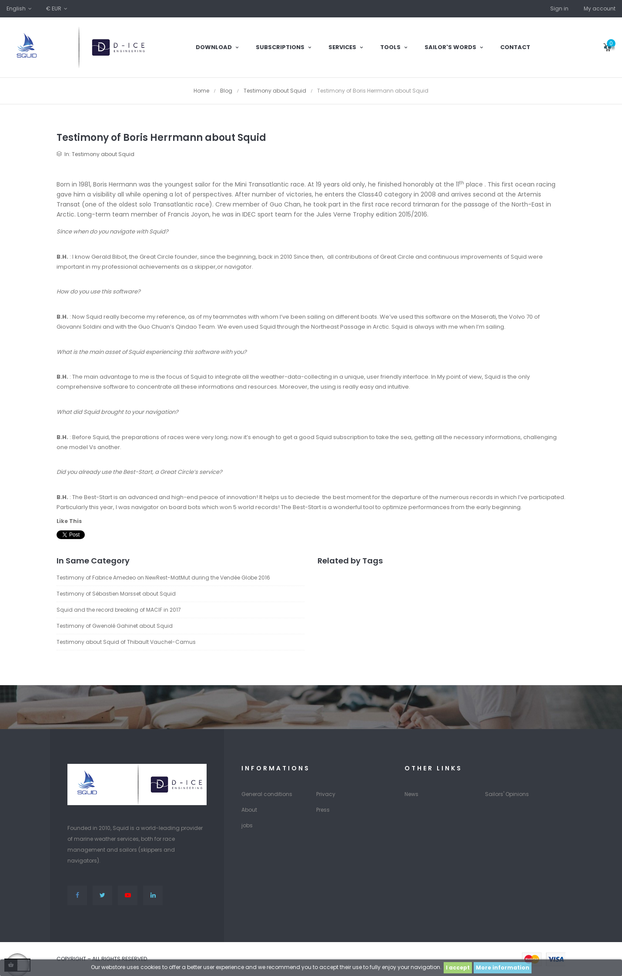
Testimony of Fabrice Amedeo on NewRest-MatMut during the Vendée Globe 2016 (163, 577)
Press (323, 809)
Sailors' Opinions (507, 794)
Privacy (325, 794)
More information (502, 967)
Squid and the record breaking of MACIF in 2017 (119, 609)
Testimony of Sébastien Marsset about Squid (116, 593)
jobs (247, 825)
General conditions (266, 794)
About (249, 809)
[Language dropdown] (20, 8)
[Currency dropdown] (57, 8)
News (411, 794)
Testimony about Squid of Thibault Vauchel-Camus (126, 642)
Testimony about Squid (103, 154)
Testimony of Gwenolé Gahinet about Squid (115, 626)
